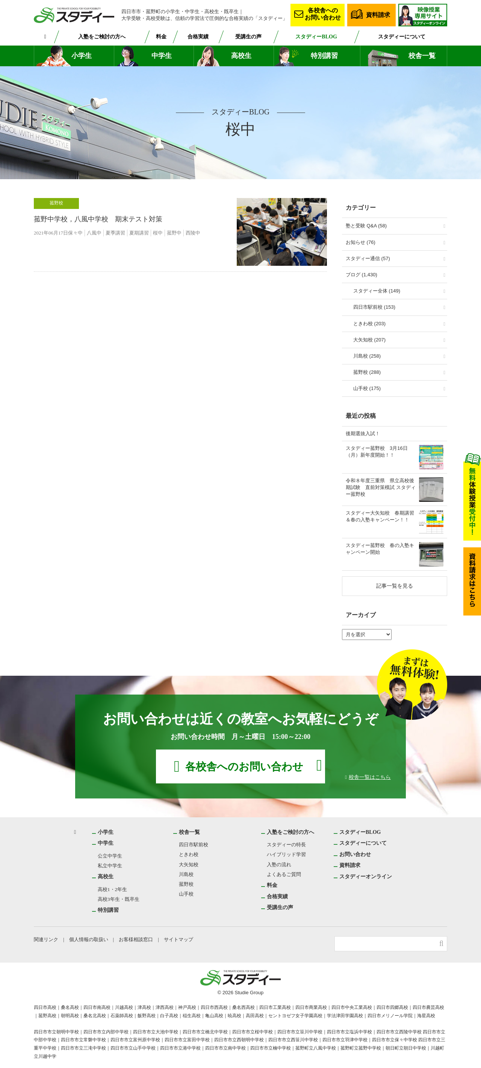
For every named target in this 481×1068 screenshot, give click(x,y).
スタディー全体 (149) (376, 291)
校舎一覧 (422, 56)
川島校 (186, 874)
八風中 (95, 233)
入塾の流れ (279, 864)
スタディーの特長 (286, 844)
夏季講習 (117, 233)
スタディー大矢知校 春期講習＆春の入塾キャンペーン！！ (380, 516)
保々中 (77, 233)
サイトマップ (180, 939)
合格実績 (199, 36)
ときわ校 (189, 854)
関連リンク (46, 939)
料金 (162, 36)
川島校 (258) (367, 356)
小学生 (81, 56)
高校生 (241, 56)
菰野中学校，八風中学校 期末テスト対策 (98, 219)
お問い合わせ (355, 854)
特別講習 (324, 56)
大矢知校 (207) (369, 340)
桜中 (159, 233)
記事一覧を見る (394, 586)
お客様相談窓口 (137, 939)
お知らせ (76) (360, 242)
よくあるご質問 (284, 874)
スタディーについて (401, 36)
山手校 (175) (367, 388)
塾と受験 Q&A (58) (366, 226)
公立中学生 (110, 855)
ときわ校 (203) (369, 323)
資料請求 (378, 14)
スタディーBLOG (317, 36)
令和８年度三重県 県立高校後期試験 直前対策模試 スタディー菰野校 (381, 487)
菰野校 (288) (367, 372)
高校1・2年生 (112, 889)
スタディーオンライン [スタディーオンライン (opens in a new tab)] (366, 876)
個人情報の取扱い (89, 939)
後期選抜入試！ (363, 433)
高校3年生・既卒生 (118, 899)
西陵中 (194, 233)
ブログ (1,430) (361, 274)
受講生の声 (250, 36)
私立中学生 (110, 865)
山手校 (186, 893)
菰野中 (175, 233)
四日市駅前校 (194, 844)
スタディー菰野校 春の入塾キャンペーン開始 (380, 548)
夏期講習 (140, 233)
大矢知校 (189, 864)
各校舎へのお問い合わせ (323, 14)
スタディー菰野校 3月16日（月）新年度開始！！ (377, 451)
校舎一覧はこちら (370, 776)
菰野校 (56, 203)
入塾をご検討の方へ (102, 36)
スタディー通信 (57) (368, 258)
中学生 (161, 56)
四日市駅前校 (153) (374, 307)
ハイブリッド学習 (286, 854)
